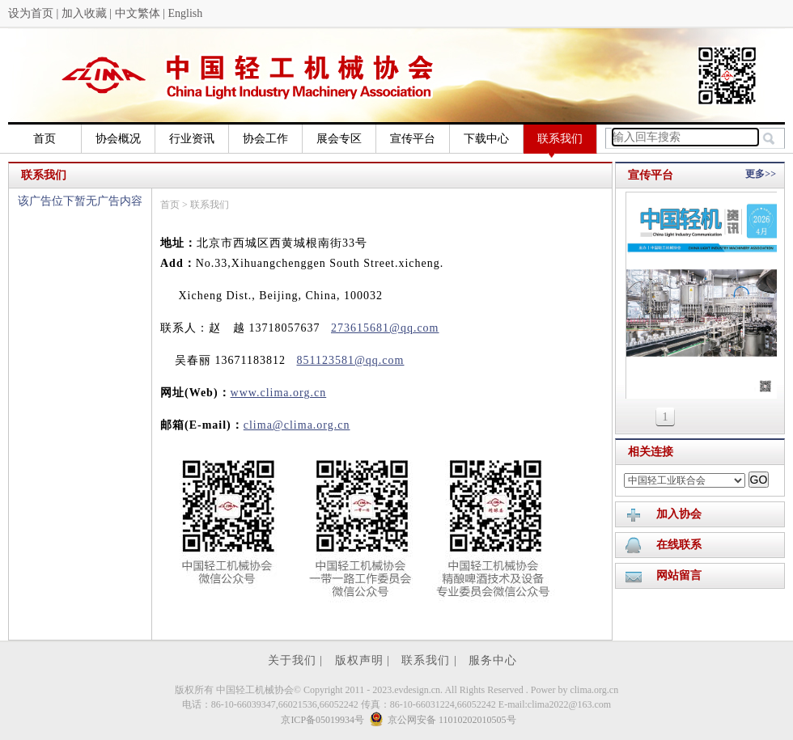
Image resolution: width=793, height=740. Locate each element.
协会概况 (118, 139)
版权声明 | (364, 660)
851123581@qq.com (350, 360)
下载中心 (486, 139)
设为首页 (30, 13)
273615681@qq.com (385, 328)
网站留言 (679, 575)
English (185, 13)
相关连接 (650, 452)
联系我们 (560, 143)
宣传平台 (412, 139)
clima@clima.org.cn (297, 425)
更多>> (760, 174)
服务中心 (493, 660)
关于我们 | (297, 660)
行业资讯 (191, 139)
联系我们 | (430, 660)
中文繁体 (137, 13)
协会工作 (265, 139)
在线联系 (679, 545)
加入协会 (679, 514)
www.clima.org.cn (279, 393)
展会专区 (339, 139)
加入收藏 (84, 13)
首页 (44, 139)
